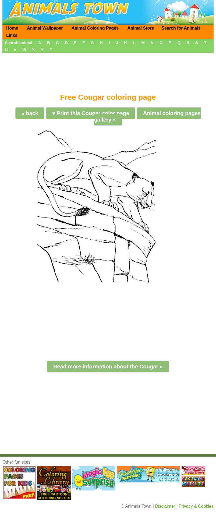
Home (12, 28)
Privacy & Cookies (196, 506)
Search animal (18, 42)
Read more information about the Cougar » (108, 366)
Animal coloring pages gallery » (147, 116)
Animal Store (141, 28)
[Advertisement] (108, 71)
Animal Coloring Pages (95, 28)
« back (30, 113)
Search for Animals (180, 28)
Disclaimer (165, 506)
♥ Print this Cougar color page (90, 113)
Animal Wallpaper (45, 28)
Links (11, 35)
